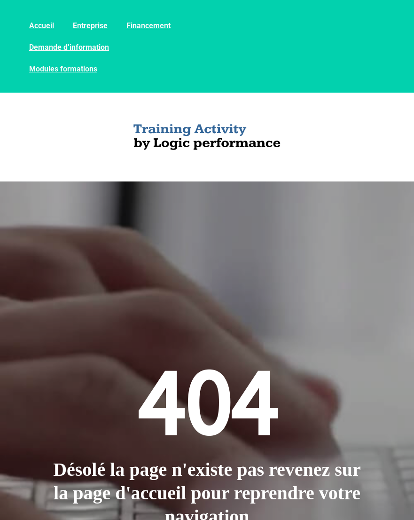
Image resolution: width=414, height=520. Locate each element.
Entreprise (90, 25)
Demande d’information (69, 47)
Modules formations (63, 68)
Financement (148, 25)
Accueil (41, 25)
